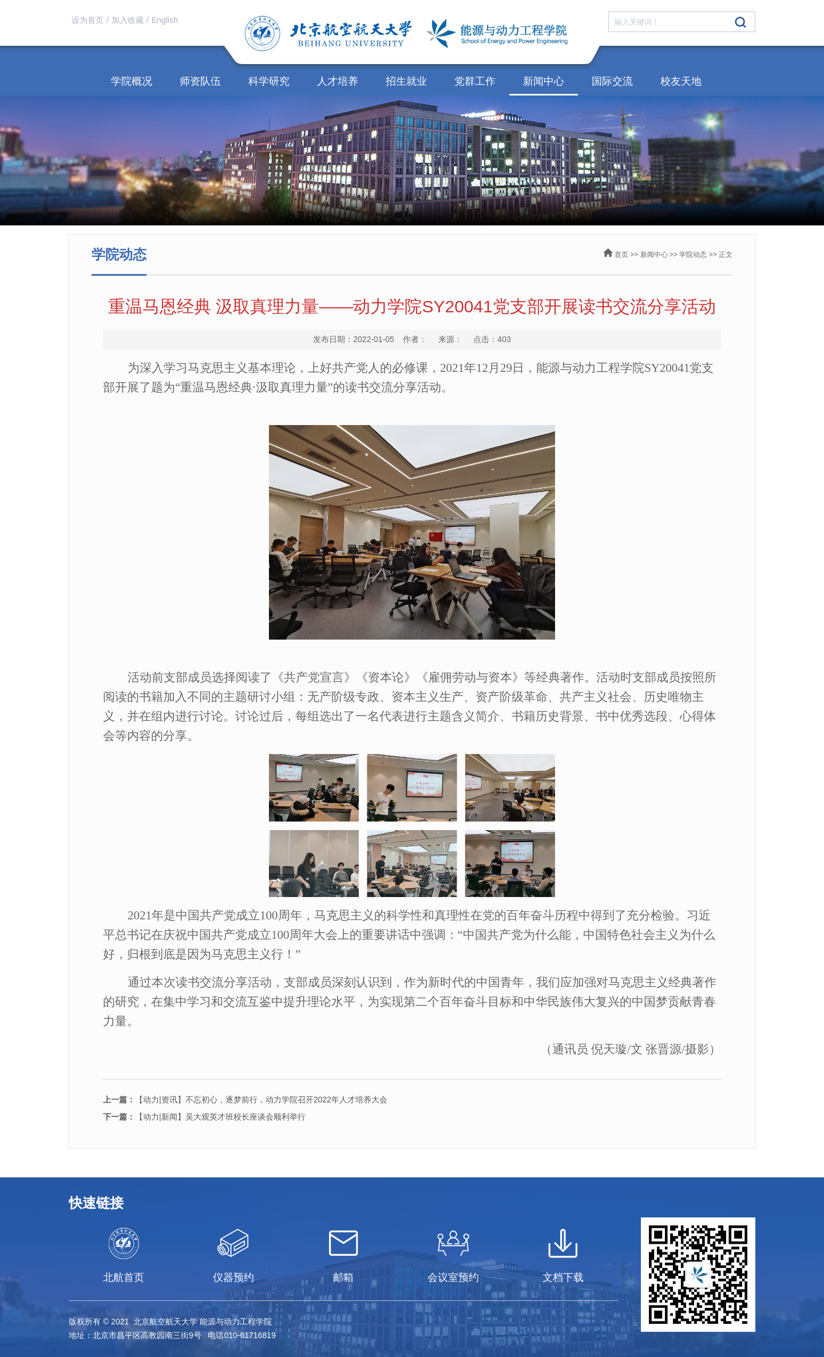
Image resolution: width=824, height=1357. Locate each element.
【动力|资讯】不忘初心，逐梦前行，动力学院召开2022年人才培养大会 (245, 1099)
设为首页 (88, 20)
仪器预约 (233, 1277)
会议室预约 (453, 1277)
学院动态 (693, 255)
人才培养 (337, 81)
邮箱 (343, 1277)
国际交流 (612, 81)
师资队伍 (200, 81)
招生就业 (406, 81)
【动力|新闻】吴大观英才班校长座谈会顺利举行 (204, 1116)
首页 (621, 255)
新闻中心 (543, 81)
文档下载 (563, 1277)
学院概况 (131, 81)
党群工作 (475, 81)
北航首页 (123, 1277)
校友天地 (681, 81)
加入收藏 (128, 20)
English (165, 20)
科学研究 (269, 81)
